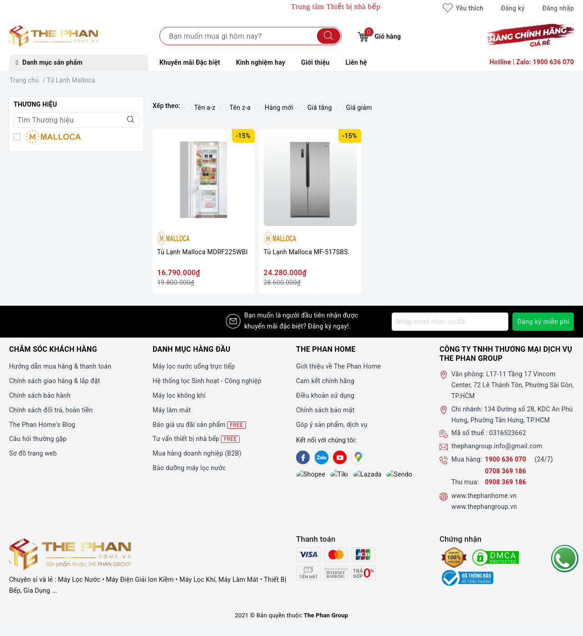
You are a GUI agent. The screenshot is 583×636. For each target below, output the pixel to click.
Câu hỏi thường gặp (37, 438)
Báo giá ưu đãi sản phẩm (199, 425)
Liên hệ (356, 62)
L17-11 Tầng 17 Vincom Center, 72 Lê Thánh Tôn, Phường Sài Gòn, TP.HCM (512, 385)
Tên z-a (235, 107)
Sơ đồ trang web (33, 453)
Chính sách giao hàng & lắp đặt (54, 381)
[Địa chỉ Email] (450, 322)
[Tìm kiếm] (328, 36)
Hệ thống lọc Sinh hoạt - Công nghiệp (207, 381)
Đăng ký (513, 8)
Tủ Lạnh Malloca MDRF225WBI (202, 252)
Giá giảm (354, 107)
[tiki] (321, 475)
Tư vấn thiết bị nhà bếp (196, 439)
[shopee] (303, 475)
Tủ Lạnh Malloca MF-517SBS (306, 252)
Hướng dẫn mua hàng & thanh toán (60, 366)
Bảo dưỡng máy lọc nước (189, 468)
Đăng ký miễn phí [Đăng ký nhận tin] (543, 321)
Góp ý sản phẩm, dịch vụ (332, 424)
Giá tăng (315, 107)
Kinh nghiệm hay (260, 62)
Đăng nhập (558, 8)
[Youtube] (340, 457)
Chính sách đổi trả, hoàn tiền (51, 410)
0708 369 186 (505, 471)
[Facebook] (303, 457)
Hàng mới (274, 107)
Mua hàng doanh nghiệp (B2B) (197, 453)
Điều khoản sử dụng (325, 395)
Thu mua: (465, 482)
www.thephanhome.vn (484, 495)
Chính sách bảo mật (325, 410)
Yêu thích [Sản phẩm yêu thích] (463, 8)
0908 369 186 (505, 482)
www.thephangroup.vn (484, 506)
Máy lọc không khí (179, 395)
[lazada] (340, 475)
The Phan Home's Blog (42, 424)
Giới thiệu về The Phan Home (338, 366)
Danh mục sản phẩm (49, 62)
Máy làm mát (172, 410)
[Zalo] (321, 457)
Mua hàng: (466, 459)
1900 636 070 (506, 459)
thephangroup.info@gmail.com (496, 446)
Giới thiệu (315, 62)
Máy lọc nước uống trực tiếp (194, 366)
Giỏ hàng (379, 35)
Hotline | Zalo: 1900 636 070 (532, 62)
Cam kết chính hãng (325, 381)
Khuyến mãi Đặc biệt (189, 62)
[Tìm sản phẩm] (250, 36)
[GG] (358, 457)
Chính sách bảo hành (40, 395)
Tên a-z (199, 107)
